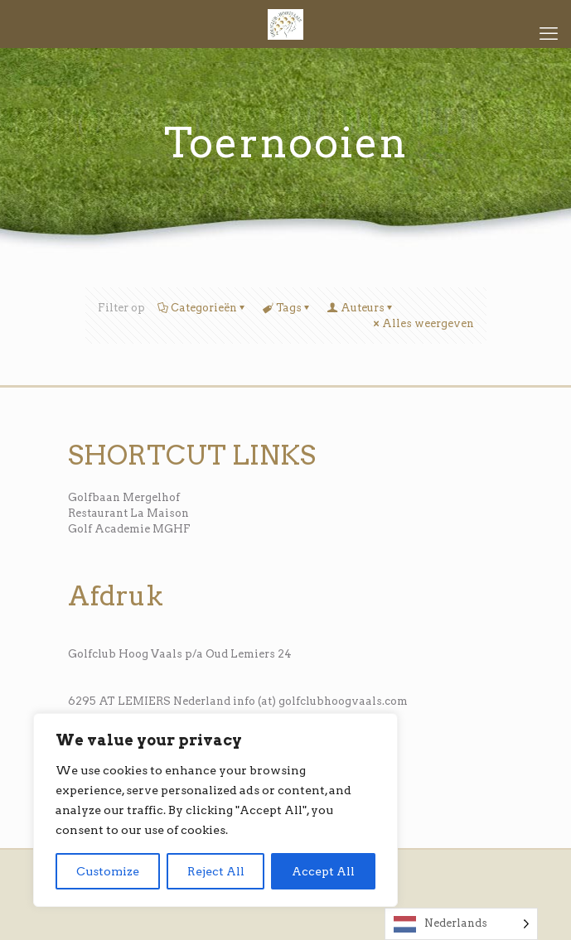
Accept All (323, 871)
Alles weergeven (422, 323)
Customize (107, 871)
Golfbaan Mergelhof (124, 497)
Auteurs (361, 307)
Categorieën (202, 307)
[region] (215, 810)
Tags (287, 307)
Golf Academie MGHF (129, 529)
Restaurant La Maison (128, 513)
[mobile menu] (549, 33)
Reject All (215, 871)
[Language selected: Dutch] (461, 924)
